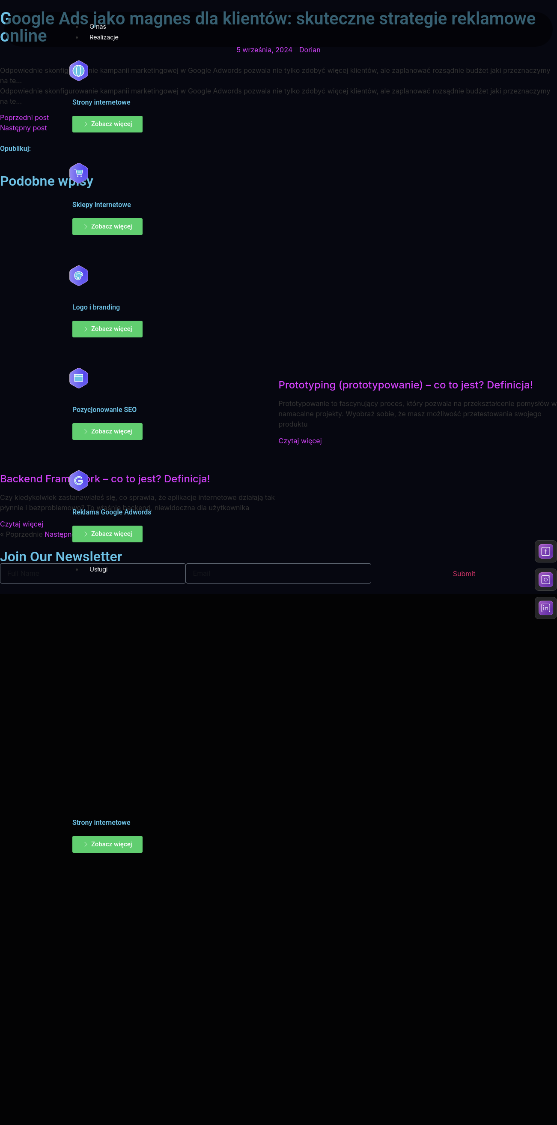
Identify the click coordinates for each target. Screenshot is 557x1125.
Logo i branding (96, 307)
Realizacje (104, 37)
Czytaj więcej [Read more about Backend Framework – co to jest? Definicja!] (21, 524)
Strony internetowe (101, 102)
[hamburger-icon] (535, 24)
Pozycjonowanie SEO (104, 410)
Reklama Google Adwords (112, 512)
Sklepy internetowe (101, 205)
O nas (97, 26)
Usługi (98, 569)
